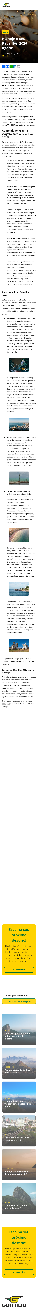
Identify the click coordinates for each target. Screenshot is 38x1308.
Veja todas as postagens (19, 1002)
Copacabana (22, 383)
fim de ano (8, 71)
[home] (6, 5)
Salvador (25, 553)
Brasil (22, 300)
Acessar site (19, 969)
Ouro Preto (30, 604)
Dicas (5, 32)
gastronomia (28, 174)
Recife (12, 440)
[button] (34, 5)
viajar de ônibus (13, 265)
